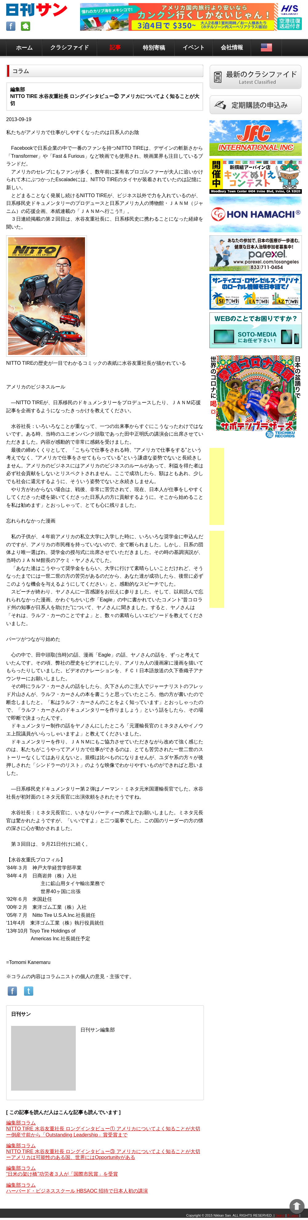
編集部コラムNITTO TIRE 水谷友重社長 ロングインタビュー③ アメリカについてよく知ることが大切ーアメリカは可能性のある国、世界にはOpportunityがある (103, 1151)
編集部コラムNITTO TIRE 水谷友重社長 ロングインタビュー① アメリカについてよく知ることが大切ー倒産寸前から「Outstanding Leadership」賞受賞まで (103, 1128)
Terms (280, 1215)
